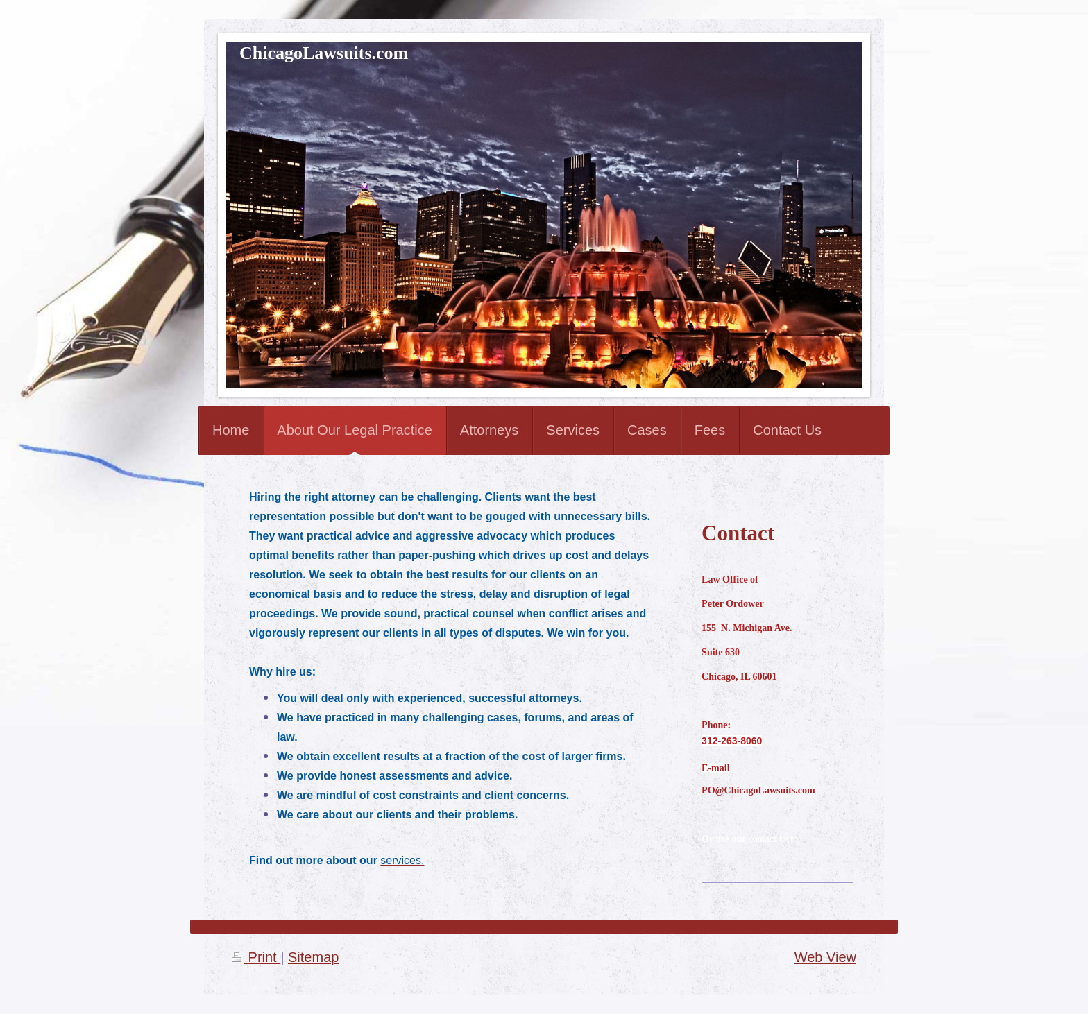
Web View (825, 957)
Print (256, 957)
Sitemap (313, 957)
